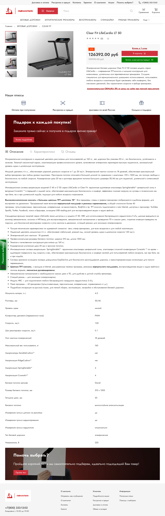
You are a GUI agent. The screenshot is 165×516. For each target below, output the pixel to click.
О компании (100, 2)
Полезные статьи (126, 496)
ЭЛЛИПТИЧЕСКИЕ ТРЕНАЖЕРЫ (60, 19)
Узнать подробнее (24, 139)
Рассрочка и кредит (61, 2)
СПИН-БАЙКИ (107, 19)
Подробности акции (101, 496)
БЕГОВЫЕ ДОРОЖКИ (30, 19)
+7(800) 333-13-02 (147, 2)
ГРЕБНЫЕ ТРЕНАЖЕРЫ (128, 19)
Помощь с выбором (127, 500)
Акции (111, 2)
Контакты (77, 2)
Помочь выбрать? (125, 2)
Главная (8, 26)
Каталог (47, 11)
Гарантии (88, 2)
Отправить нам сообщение (72, 496)
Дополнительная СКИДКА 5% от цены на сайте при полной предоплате (123, 88)
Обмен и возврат (100, 509)
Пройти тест (21, 472)
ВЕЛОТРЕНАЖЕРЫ (87, 19)
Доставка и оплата (40, 2)
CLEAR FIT (46, 26)
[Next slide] (11, 74)
